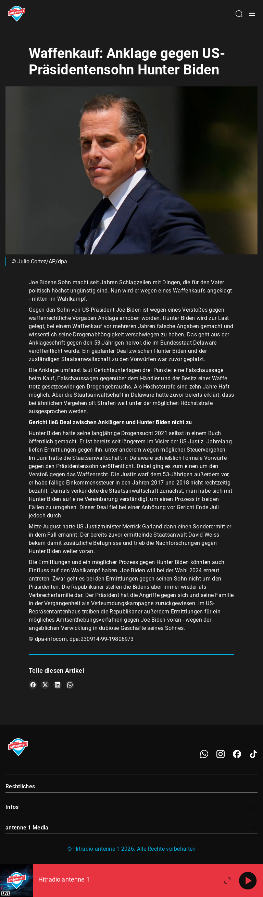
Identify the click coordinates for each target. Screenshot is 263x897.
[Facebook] (237, 754)
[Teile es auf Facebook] (33, 685)
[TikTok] (253, 754)
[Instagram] (220, 754)
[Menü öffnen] (252, 13)
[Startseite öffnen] (16, 13)
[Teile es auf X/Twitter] (45, 685)
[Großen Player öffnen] (227, 880)
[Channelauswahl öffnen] (239, 13)
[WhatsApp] (204, 754)
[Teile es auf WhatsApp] (70, 685)
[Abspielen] (248, 880)
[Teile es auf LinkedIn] (57, 685)
